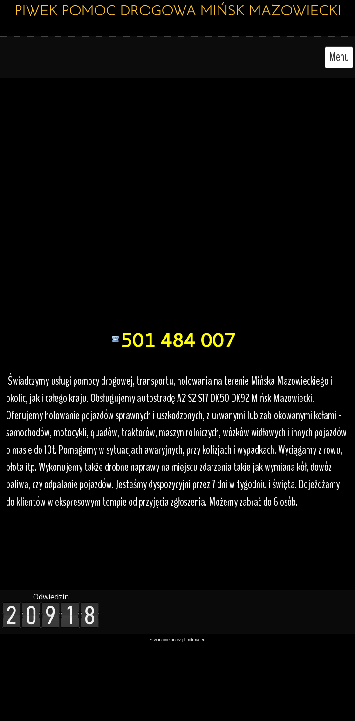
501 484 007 (177, 339)
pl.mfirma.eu (193, 640)
